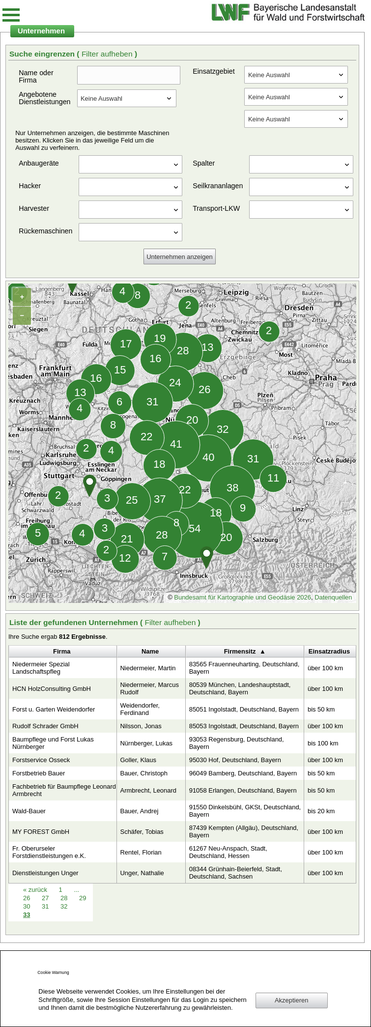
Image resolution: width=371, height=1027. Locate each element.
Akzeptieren (291, 1000)
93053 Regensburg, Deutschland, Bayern (236, 743)
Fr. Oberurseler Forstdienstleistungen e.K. (49, 852)
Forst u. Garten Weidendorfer (53, 709)
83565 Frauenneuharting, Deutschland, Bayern (244, 667)
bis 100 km (323, 743)
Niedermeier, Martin (148, 668)
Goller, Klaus (138, 760)
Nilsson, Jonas (141, 726)
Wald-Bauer (29, 811)
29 (82, 898)
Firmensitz (240, 651)
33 (26, 914)
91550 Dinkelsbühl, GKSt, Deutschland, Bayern (245, 810)
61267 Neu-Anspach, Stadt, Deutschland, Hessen (228, 852)
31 (46, 906)
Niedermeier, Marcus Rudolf (149, 688)
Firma (61, 651)
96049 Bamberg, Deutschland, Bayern (243, 773)
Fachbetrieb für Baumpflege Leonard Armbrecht (64, 790)
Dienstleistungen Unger (45, 873)
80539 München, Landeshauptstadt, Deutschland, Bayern (240, 688)
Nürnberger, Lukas (146, 743)
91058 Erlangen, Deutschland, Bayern (243, 790)
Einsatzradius (329, 651)
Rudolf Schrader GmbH (45, 726)
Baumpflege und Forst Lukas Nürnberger (53, 743)
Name (150, 651)
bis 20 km (321, 811)
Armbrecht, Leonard (148, 790)
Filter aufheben (108, 54)
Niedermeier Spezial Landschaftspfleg (41, 667)
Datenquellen (333, 597)
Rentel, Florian (141, 852)
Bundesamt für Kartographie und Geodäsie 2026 (242, 597)
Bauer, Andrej (139, 811)
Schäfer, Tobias (142, 831)
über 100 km (325, 668)
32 (63, 906)
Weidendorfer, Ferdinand (140, 709)
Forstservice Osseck (41, 760)
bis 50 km (321, 709)
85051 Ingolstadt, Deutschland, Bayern (244, 709)
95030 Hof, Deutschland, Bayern (235, 760)
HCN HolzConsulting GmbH (51, 688)
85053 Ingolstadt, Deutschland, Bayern (244, 726)
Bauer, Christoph (144, 773)
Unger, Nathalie (142, 873)
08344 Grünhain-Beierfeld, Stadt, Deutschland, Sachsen (235, 872)
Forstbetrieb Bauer (38, 773)
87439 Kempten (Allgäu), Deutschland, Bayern (244, 831)
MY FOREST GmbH (40, 831)
